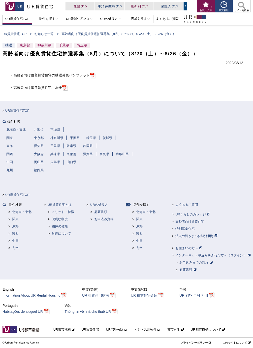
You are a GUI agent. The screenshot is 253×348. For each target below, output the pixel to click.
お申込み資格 (104, 219)
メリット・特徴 (63, 212)
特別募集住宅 (185, 229)
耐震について (61, 233)
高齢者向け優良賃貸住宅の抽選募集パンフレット (51, 75)
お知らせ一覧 (44, 34)
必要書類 (100, 212)
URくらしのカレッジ (190, 214)
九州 (15, 248)
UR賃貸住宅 (90, 329)
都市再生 (174, 329)
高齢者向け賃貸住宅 (189, 221)
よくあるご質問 (186, 205)
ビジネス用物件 (146, 329)
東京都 (25, 45)
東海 (15, 226)
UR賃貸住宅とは (60, 205)
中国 (15, 241)
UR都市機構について (206, 329)
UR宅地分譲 (115, 329)
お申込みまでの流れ (193, 262)
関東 (15, 219)
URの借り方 (99, 205)
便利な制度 (60, 219)
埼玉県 (82, 45)
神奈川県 (44, 45)
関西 (15, 233)
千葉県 (64, 45)
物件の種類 (60, 226)
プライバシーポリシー (194, 342)
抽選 (8, 45)
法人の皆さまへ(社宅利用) (194, 236)
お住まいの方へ (186, 248)
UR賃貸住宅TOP (14, 34)
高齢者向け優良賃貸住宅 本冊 (37, 88)
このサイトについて (234, 342)
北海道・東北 (22, 212)
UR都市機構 (62, 329)
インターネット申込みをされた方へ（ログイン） (210, 255)
